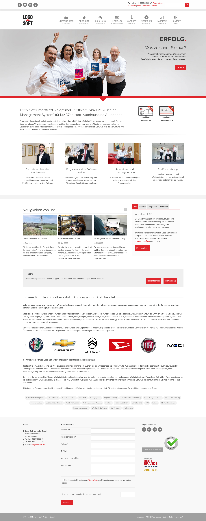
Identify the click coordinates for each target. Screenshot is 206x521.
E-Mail (64, 451)
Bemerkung (66, 465)
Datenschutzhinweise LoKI (173, 517)
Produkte (84, 22)
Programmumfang (142, 241)
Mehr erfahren (142, 248)
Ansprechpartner (68, 437)
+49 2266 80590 (143, 3)
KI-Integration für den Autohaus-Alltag (109, 239)
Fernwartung (158, 3)
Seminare (132, 6)
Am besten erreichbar (70, 458)
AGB (148, 517)
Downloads (163, 207)
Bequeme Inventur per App (69, 239)
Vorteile (142, 207)
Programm (152, 207)
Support (131, 22)
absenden (67, 503)
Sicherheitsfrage (68, 494)
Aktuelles (117, 22)
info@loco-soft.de (38, 445)
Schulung (100, 22)
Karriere (161, 22)
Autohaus (65, 429)
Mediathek (146, 22)
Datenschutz (93, 480)
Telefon (64, 444)
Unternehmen (66, 22)
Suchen (187, 5)
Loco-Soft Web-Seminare (147, 6)
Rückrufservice (153, 281)
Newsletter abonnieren (152, 450)
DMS (135, 207)
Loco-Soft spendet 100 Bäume (35, 239)
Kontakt (176, 22)
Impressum (140, 517)
